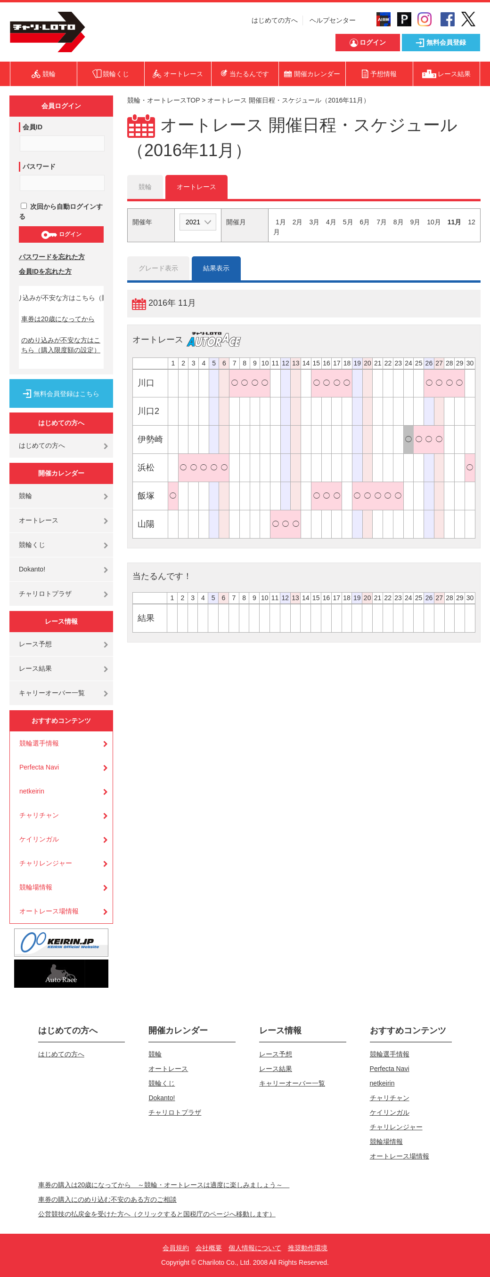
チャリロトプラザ (45, 593)
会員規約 (176, 1248)
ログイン (61, 234)
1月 (281, 222)
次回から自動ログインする (61, 211)
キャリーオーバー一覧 (52, 693)
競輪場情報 (35, 887)
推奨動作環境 (307, 1248)
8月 (398, 222)
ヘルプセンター (333, 20)
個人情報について (255, 1248)
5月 (348, 222)
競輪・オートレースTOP (163, 100)
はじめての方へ (275, 20)
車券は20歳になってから (58, 319)
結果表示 (216, 268)
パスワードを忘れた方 (52, 257)
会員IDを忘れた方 (45, 271)
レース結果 (35, 668)
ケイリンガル (39, 839)
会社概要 (209, 1248)
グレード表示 (158, 268)
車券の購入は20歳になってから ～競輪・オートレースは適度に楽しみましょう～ (164, 1185)
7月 (381, 222)
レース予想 (35, 644)
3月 (314, 222)
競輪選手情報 (39, 743)
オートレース (38, 520)
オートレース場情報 (49, 911)
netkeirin (31, 791)
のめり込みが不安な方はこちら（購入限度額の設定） (60, 345)
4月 (331, 222)
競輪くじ (32, 544)
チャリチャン (39, 815)
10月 (434, 222)
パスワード (39, 166)
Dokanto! (32, 569)
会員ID (32, 127)
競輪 (25, 496)
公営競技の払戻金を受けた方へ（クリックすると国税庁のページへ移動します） (157, 1214)
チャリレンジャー (45, 863)
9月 (415, 222)
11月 (455, 222)
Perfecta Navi (39, 767)
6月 (364, 222)
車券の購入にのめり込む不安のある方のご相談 (107, 1199)
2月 (298, 222)
